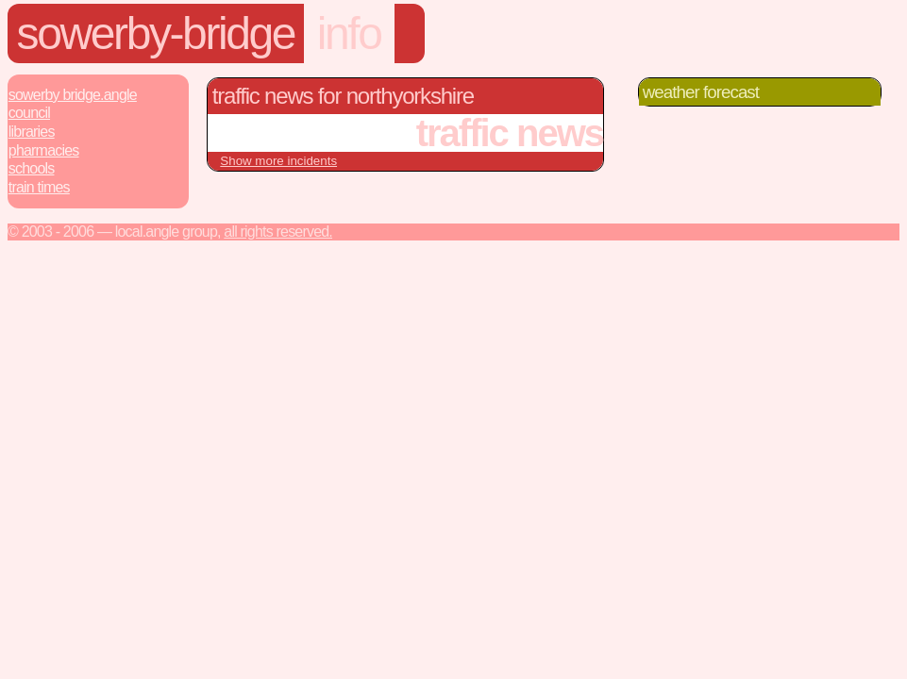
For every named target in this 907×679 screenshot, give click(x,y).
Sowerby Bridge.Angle (72, 95)
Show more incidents (278, 161)
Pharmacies (43, 150)
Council (29, 113)
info (349, 33)
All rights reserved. (278, 232)
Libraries (31, 132)
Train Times (39, 187)
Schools (31, 168)
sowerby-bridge (156, 33)
